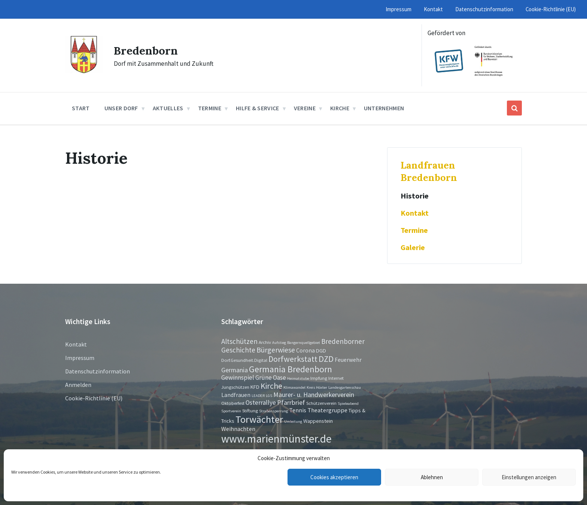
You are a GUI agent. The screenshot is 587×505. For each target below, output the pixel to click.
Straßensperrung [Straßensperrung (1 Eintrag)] (273, 411)
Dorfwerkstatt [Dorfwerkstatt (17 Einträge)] (292, 359)
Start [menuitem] (81, 108)
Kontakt (415, 213)
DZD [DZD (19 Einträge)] (326, 359)
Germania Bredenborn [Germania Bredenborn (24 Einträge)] (290, 369)
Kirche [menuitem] (339, 108)
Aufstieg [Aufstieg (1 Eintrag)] (279, 342)
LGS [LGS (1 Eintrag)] (269, 395)
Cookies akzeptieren (334, 477)
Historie (415, 196)
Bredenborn (146, 50)
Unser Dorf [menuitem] (121, 108)
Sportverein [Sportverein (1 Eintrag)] (231, 411)
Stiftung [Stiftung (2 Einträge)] (250, 410)
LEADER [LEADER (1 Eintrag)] (258, 395)
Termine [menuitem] (209, 108)
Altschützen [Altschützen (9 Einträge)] (239, 341)
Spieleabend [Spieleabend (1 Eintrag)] (348, 403)
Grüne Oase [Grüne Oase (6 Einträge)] (270, 377)
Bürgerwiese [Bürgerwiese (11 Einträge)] (275, 349)
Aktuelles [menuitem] (168, 108)
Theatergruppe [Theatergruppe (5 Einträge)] (327, 410)
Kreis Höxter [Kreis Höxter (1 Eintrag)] (317, 387)
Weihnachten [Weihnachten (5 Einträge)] (238, 428)
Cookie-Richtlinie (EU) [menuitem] (551, 9)
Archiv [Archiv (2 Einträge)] (265, 342)
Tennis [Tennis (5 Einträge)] (297, 410)
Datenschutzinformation (97, 371)
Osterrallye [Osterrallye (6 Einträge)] (261, 402)
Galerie (413, 247)
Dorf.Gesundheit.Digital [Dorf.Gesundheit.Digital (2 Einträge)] (244, 360)
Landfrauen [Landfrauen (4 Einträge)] (235, 394)
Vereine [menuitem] (305, 108)
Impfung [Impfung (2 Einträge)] (318, 378)
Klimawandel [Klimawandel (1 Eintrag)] (294, 387)
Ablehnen (432, 477)
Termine (414, 230)
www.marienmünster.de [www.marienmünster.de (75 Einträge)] (276, 439)
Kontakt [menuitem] (433, 9)
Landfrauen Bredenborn (429, 171)
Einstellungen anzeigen (529, 477)
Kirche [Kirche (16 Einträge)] (271, 386)
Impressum (79, 357)
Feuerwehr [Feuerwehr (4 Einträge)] (348, 359)
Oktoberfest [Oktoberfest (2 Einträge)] (232, 403)
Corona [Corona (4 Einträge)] (305, 350)
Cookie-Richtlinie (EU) (93, 398)
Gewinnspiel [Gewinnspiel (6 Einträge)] (237, 377)
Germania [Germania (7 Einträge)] (234, 370)
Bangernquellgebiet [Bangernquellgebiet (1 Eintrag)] (303, 342)
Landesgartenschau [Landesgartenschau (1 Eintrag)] (344, 387)
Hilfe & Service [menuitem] (257, 108)
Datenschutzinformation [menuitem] (484, 9)
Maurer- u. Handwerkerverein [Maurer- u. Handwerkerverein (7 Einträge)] (313, 395)
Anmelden (78, 384)
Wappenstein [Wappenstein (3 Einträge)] (318, 421)
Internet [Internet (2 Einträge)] (336, 378)
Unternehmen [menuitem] (384, 108)
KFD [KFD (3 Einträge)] (254, 387)
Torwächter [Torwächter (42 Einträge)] (259, 419)
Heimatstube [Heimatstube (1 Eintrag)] (298, 378)
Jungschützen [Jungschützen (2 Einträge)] (235, 387)
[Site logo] (84, 71)
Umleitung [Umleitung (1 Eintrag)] (293, 421)
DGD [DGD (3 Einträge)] (321, 350)
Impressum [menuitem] (398, 9)
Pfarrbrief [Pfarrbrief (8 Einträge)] (291, 402)
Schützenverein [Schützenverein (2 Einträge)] (321, 403)
